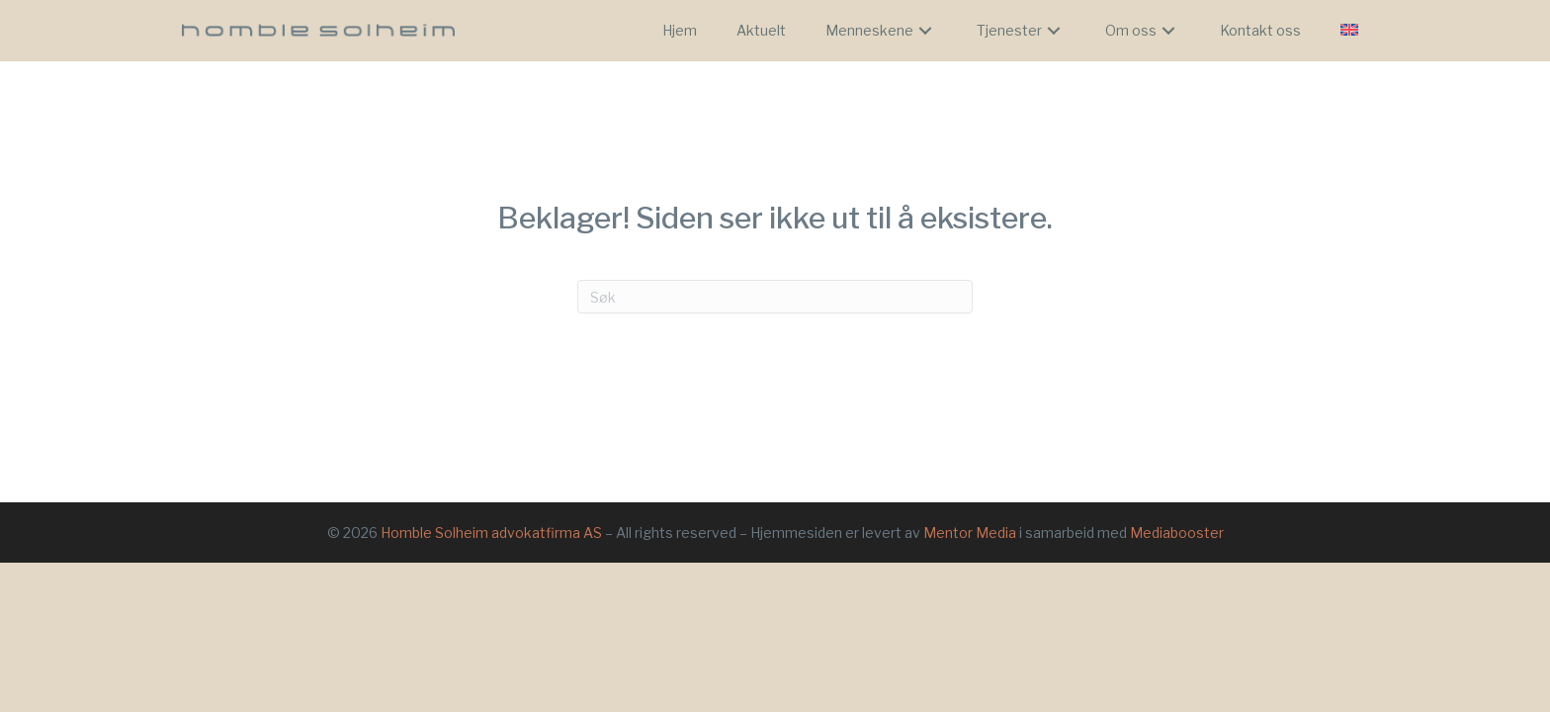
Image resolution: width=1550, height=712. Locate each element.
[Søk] (775, 296)
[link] (679, 30)
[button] (925, 31)
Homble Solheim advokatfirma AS (491, 532)
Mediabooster (1177, 532)
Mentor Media (969, 532)
